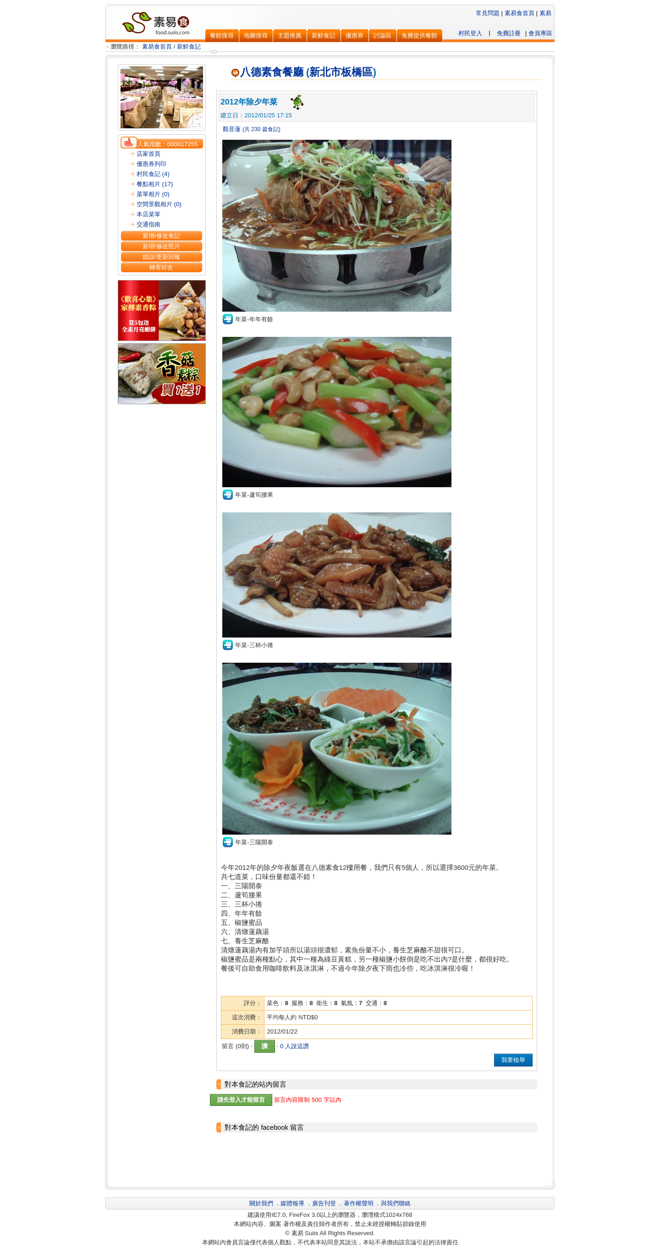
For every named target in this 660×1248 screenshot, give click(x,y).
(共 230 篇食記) (261, 129)
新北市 (325, 72)
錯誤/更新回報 (161, 256)
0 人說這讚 (294, 1046)
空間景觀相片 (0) (159, 204)
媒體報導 (292, 1203)
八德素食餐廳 (267, 72)
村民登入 (470, 33)
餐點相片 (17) (155, 184)
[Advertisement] (377, 1160)
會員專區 (540, 33)
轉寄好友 (161, 267)
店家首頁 (148, 153)
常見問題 (488, 13)
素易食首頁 (519, 13)
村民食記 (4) (153, 173)
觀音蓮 (231, 129)
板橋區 (357, 72)
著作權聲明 (359, 1203)
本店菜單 (148, 214)
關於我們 (261, 1203)
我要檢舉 (513, 1059)
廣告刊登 (324, 1203)
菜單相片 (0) (153, 194)
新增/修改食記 (161, 235)
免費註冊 (509, 33)
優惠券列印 (151, 163)
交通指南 (148, 224)
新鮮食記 (189, 46)
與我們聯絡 (396, 1203)
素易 (545, 13)
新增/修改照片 (161, 246)
